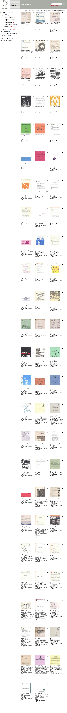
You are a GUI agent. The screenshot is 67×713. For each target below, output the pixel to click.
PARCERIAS (13, 5)
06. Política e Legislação (6, 38)
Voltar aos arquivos (4, 9)
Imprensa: (43, 5)
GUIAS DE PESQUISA (15, 3)
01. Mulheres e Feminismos (7, 15)
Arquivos (23, 8)
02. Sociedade (5, 31)
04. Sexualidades (5, 35)
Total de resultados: (26, 4)
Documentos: (34, 5)
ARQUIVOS (13, 1)
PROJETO (13, 4)
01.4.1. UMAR (7, 26)
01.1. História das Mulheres (8, 17)
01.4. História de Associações (9, 24)
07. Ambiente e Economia (7, 40)
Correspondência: (25, 5)
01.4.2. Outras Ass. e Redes (10, 28)
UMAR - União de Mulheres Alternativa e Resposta (36, 8)
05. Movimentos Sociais (6, 37)
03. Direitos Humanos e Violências (8, 33)
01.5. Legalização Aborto (8, 29)
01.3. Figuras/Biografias (7, 22)
